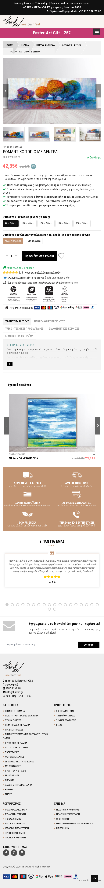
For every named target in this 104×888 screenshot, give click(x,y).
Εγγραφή (88, 644)
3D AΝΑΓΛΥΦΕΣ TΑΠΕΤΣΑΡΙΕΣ (19, 761)
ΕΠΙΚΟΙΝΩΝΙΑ (62, 828)
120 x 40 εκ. (28, 223)
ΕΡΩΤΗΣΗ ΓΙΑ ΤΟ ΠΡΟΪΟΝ (19, 335)
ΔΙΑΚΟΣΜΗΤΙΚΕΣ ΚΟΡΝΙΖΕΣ (64, 328)
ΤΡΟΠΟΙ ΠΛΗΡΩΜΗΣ (15, 833)
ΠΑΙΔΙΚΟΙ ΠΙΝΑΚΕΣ (14, 729)
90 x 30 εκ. (10, 223)
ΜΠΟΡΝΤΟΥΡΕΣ (13, 766)
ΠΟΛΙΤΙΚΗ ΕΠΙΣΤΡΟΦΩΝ (68, 814)
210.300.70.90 (12, 688)
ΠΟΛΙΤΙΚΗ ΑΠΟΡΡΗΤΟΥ (67, 809)
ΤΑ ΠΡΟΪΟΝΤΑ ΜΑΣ (65, 715)
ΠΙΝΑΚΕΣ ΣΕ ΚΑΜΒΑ (15, 711)
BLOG (59, 724)
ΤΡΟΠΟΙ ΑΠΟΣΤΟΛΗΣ (15, 837)
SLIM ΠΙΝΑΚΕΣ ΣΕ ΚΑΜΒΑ (17, 724)
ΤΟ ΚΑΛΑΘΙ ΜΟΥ (13, 819)
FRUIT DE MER (12, 775)
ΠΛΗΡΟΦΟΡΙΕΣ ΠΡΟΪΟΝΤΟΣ (49, 321)
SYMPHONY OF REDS (15, 770)
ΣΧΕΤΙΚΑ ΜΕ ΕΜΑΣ (65, 711)
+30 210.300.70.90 (90, 11)
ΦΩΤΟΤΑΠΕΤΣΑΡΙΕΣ (14, 756)
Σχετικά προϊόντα (19, 385)
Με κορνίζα (34, 241)
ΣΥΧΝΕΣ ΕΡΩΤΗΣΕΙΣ (66, 720)
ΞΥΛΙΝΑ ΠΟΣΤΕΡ (13, 720)
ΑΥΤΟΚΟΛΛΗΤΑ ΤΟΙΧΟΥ (16, 747)
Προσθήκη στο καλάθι (39, 256)
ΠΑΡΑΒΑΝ (10, 780)
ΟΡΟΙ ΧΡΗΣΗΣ (63, 819)
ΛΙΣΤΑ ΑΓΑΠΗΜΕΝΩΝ (15, 823)
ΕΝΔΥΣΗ (9, 794)
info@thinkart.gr (13, 692)
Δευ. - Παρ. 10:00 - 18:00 (17, 695)
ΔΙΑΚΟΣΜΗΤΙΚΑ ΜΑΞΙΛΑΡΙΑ (18, 785)
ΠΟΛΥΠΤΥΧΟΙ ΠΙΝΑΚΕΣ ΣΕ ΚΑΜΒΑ (21, 715)
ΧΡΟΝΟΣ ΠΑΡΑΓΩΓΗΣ (17, 321)
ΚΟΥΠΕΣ (9, 789)
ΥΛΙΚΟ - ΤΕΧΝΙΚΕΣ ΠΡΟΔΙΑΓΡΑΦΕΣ (24, 328)
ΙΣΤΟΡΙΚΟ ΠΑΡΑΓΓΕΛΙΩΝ (17, 828)
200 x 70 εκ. (82, 223)
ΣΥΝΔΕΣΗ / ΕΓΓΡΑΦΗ (15, 814)
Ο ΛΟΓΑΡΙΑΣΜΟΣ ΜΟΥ (16, 809)
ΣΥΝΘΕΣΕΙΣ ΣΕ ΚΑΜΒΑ (16, 743)
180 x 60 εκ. (64, 223)
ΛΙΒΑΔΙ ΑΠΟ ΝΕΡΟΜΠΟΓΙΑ (23, 458)
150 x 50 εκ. (46, 223)
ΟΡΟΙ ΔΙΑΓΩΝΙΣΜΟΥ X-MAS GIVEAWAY (75, 823)
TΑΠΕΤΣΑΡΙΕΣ (12, 752)
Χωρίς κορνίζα (13, 241)
